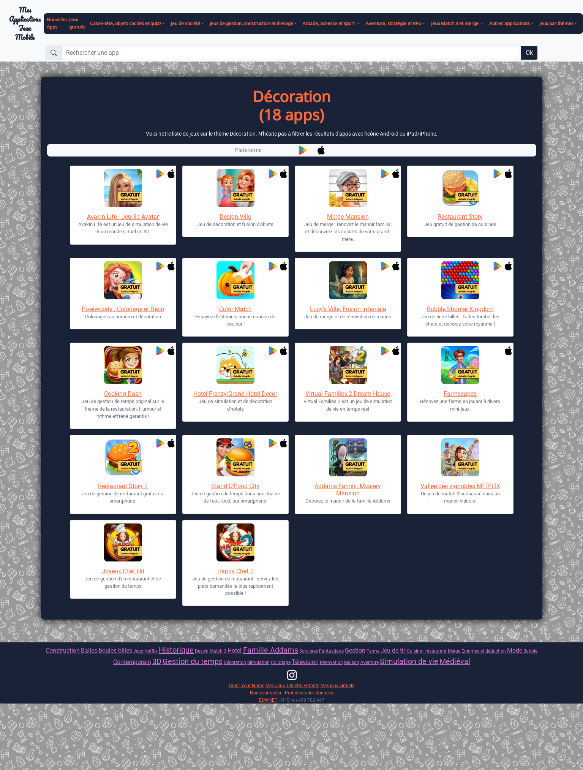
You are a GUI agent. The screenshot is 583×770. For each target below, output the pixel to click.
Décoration (235, 662)
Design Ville (235, 216)
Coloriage (281, 662)
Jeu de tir (394, 650)
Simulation (258, 662)
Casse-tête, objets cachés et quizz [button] (125, 23)
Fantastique (331, 651)
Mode (514, 650)
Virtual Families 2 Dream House (347, 393)
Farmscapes (460, 393)
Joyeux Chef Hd (123, 571)
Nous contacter (265, 693)
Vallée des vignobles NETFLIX (460, 486)
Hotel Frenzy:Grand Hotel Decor (235, 393)
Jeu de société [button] (185, 23)
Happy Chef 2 (235, 571)
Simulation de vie (409, 661)
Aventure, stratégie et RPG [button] (394, 23)
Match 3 (218, 651)
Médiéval (454, 661)
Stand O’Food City (235, 486)
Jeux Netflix (145, 651)
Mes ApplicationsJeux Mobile (25, 24)
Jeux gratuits (77, 23)
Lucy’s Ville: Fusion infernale (348, 309)
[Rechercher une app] (290, 53)
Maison (351, 662)
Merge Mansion (348, 216)
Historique (176, 650)
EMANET (268, 700)
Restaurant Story (460, 216)
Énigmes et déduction (484, 651)
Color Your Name (246, 685)
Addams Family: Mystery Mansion (347, 489)
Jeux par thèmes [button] (556, 23)
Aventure (369, 662)
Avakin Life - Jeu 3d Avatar (123, 216)
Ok (529, 52)
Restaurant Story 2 (123, 486)
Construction (63, 650)
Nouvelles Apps (57, 23)
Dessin (202, 651)
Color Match (235, 309)
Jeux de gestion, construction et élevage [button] (251, 23)
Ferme (373, 651)
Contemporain (132, 662)
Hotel (235, 650)
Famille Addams (270, 650)
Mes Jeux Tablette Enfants (292, 685)
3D (156, 661)
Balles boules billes (106, 650)
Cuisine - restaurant (427, 651)
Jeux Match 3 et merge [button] (455, 23)
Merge (454, 651)
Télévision (305, 662)
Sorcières (308, 651)
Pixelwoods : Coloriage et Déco (123, 309)
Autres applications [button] (509, 23)
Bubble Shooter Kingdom (460, 309)
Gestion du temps (193, 661)
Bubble (530, 651)
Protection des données (309, 693)
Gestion (355, 650)
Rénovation (331, 662)
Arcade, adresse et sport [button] (329, 23)
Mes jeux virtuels (337, 685)
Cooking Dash (123, 393)
